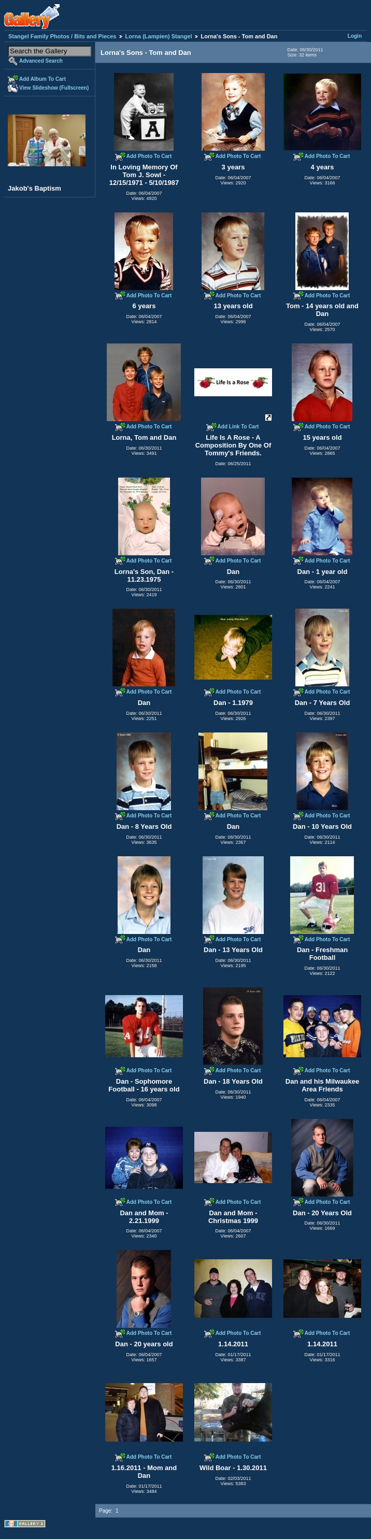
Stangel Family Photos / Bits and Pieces (62, 36)
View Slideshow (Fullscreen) (54, 88)
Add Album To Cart (42, 79)
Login (355, 36)
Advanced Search (41, 61)
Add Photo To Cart (149, 156)
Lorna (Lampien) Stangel (158, 36)
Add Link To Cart (238, 426)
